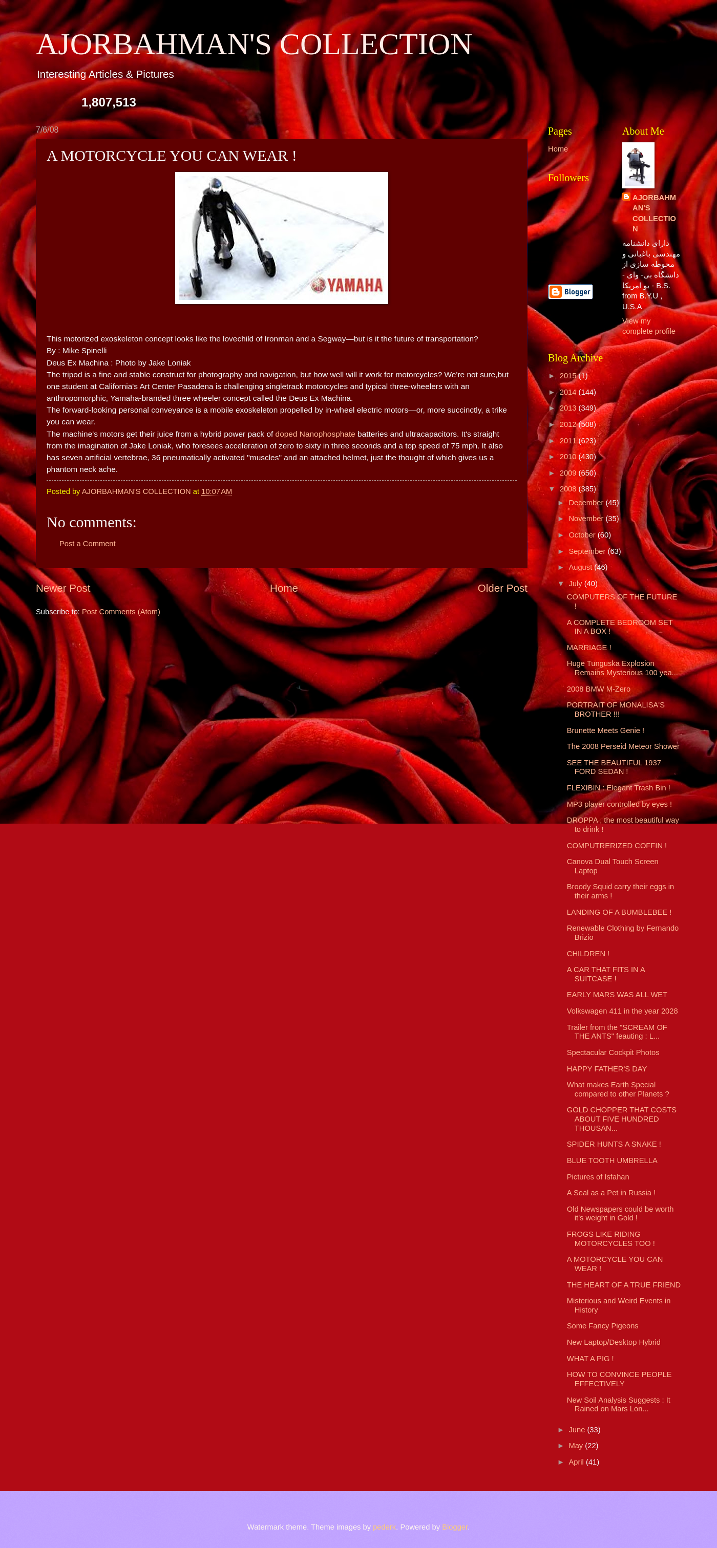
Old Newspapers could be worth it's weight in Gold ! (620, 1213)
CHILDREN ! (588, 954)
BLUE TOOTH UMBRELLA (612, 1160)
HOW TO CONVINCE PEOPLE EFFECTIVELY (619, 1379)
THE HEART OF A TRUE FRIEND (624, 1285)
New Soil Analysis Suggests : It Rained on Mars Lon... (618, 1404)
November (586, 518)
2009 (569, 473)
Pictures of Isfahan (598, 1177)
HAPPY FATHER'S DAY (607, 1069)
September (587, 551)
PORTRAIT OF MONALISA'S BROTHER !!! (616, 709)
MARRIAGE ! (589, 647)
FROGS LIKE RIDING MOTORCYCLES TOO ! (611, 1239)
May (576, 1446)
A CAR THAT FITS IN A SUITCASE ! (606, 974)
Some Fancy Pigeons (603, 1326)
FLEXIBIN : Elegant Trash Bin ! (618, 788)
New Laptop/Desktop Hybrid (614, 1342)
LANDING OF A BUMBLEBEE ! (619, 912)
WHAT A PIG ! (590, 1358)
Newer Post (63, 588)
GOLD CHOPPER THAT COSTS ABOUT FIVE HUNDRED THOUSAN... (622, 1119)
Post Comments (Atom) (121, 612)
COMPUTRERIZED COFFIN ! (617, 846)
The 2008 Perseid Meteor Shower (623, 746)
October (582, 535)
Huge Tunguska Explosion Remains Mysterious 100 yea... (622, 668)
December (586, 503)
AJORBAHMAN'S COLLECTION (254, 44)
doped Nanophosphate (315, 433)
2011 (569, 441)
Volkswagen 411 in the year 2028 (622, 1011)
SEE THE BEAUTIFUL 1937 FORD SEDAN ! (614, 767)
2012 (569, 424)
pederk (384, 1527)
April (577, 1462)
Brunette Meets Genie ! (605, 730)
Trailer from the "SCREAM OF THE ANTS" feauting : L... (617, 1032)
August (581, 567)
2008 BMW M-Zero (598, 689)
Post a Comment (87, 544)
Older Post (503, 588)
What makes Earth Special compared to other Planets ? (618, 1089)
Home (284, 588)
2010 (569, 457)
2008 (569, 489)
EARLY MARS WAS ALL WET (617, 995)
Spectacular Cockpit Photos (613, 1052)
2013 (569, 408)
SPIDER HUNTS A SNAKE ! (614, 1144)
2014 (569, 392)
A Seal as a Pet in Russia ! (611, 1193)
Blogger (455, 1527)
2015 (569, 376)
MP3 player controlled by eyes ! (619, 804)
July (576, 583)
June (577, 1430)
